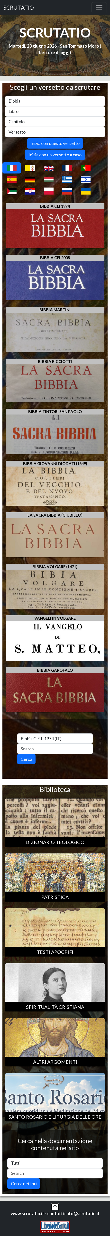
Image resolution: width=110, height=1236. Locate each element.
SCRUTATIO (18, 7)
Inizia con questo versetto (55, 143)
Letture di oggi (54, 52)
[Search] (55, 749)
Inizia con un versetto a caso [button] (55, 154)
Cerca (26, 759)
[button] (55, 1206)
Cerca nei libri (24, 1183)
